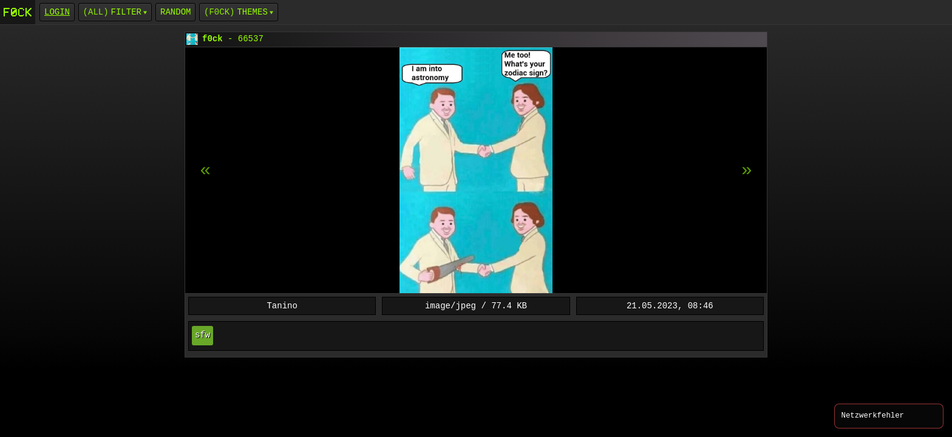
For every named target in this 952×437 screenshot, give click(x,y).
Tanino (282, 305)
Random (175, 12)
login (57, 12)
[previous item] (746, 170)
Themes (252, 12)
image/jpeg (450, 305)
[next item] (205, 170)
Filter (126, 12)
